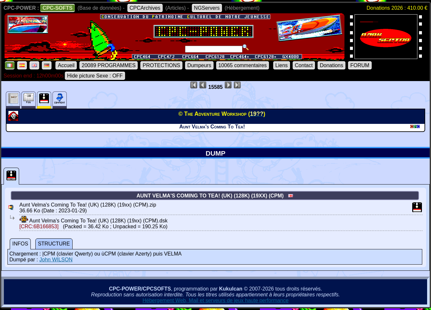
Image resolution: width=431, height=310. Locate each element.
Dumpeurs (199, 65)
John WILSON (55, 259)
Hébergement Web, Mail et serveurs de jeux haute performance (216, 300)
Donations (331, 65)
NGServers (207, 8)
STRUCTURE (54, 243)
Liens (281, 65)
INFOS (20, 243)
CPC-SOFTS (57, 8)
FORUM (359, 65)
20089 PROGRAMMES (108, 65)
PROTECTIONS (161, 65)
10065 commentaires (242, 65)
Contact (304, 65)
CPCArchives (145, 8)
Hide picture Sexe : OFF (95, 75)
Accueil (66, 65)
